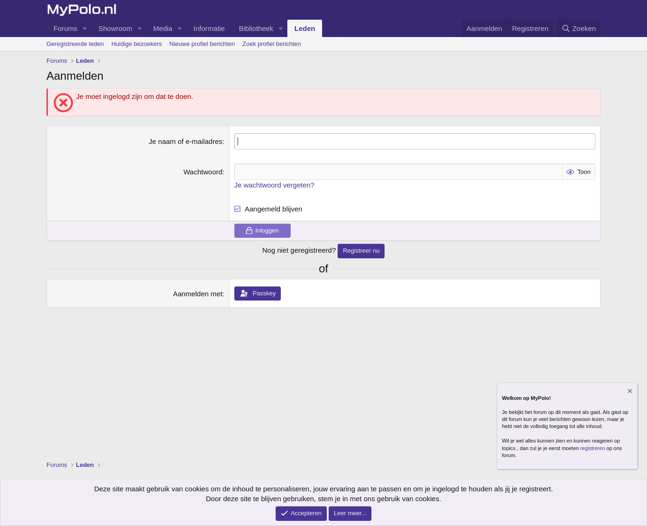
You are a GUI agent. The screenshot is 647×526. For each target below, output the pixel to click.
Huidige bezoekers (136, 43)
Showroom (115, 28)
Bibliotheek (256, 28)
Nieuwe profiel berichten (202, 43)
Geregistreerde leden (75, 43)
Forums (65, 28)
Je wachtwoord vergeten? (274, 185)
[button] (85, 28)
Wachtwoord (203, 172)
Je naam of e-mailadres (186, 141)
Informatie (209, 28)
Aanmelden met (198, 294)
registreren (592, 448)
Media (162, 28)
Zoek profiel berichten (271, 43)
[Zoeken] (579, 28)
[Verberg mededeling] (629, 392)
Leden (304, 28)
